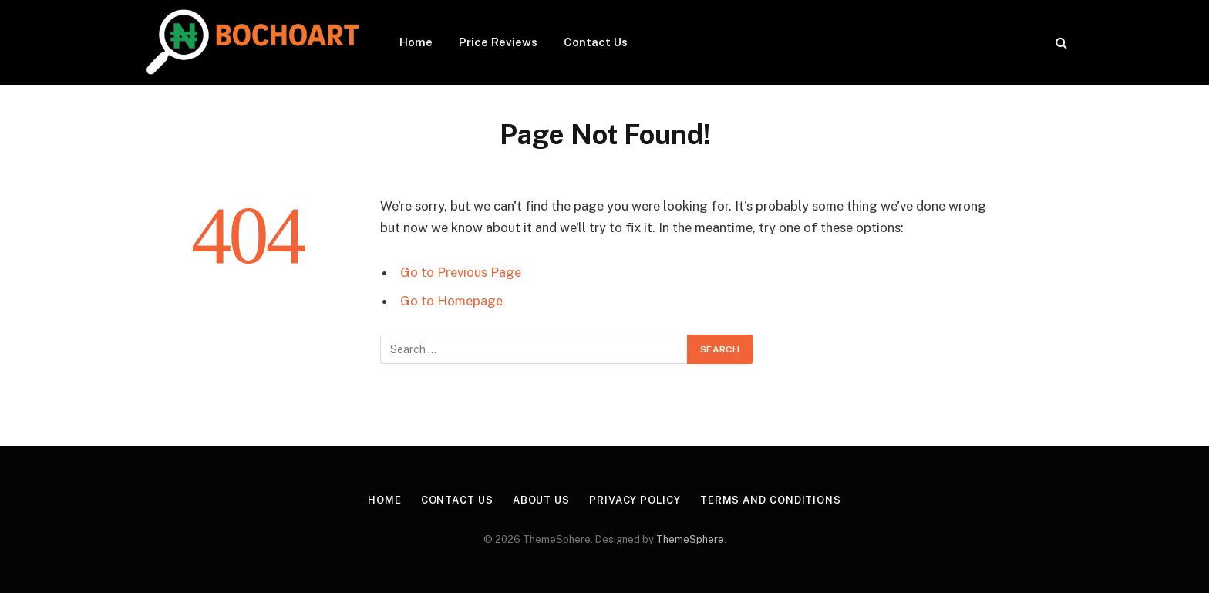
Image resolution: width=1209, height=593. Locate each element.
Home (416, 42)
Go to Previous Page (460, 272)
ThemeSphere (690, 539)
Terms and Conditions (770, 500)
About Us (541, 500)
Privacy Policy (635, 500)
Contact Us (596, 42)
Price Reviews (498, 42)
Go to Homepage (451, 300)
